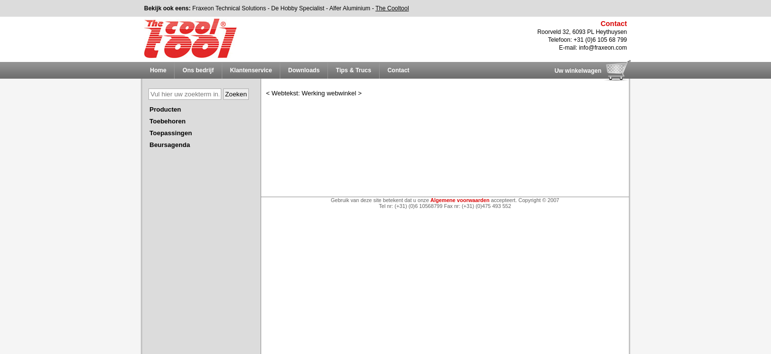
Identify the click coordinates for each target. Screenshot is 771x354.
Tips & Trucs (353, 70)
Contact (398, 70)
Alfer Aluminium (349, 8)
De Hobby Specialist (298, 8)
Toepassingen (170, 133)
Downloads (304, 70)
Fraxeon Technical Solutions (229, 8)
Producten (165, 109)
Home (158, 70)
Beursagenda (169, 144)
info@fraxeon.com (603, 47)
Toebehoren (167, 121)
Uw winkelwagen (578, 70)
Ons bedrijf (197, 70)
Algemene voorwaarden (459, 200)
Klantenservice (251, 70)
